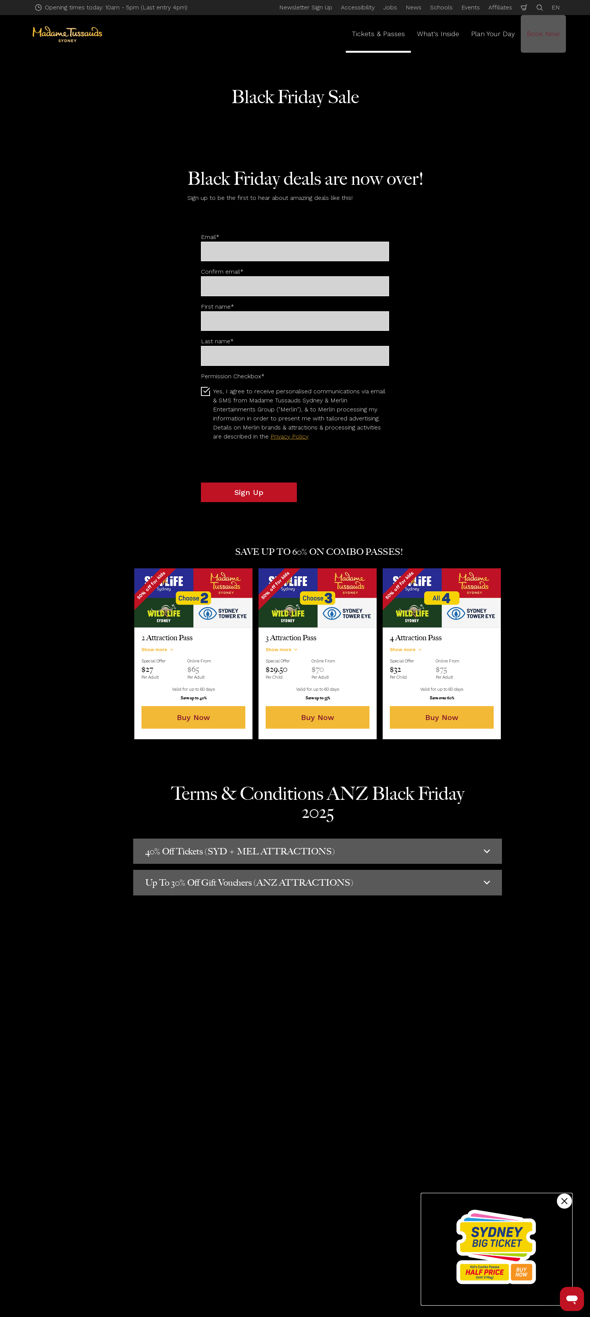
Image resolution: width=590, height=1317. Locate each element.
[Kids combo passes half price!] (496, 1249)
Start (81, 1154)
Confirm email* (222, 271)
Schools (441, 7)
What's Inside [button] (438, 34)
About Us (336, 1245)
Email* (210, 237)
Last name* (217, 341)
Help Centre (216, 1232)
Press (331, 1219)
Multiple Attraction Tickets (111, 1206)
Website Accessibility (353, 1284)
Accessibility (358, 7)
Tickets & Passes (117, 1154)
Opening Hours (220, 1193)
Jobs (390, 7)
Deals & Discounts (169, 1154)
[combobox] (280, 1093)
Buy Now (193, 717)
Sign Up (248, 492)
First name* (217, 306)
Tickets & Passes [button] (378, 34)
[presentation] (258, 462)
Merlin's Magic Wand (352, 1271)
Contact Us (339, 1193)
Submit (221, 1022)
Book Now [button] (543, 34)
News (413, 7)
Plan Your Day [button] (493, 34)
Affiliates (500, 7)
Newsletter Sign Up (305, 7)
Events (470, 7)
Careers (334, 1206)
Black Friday (215, 1154)
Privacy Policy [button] (290, 436)
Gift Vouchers (93, 1232)
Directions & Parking (227, 1206)
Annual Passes (94, 1219)
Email (115, 982)
